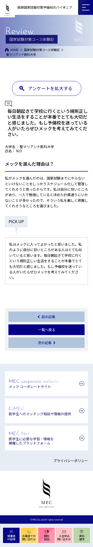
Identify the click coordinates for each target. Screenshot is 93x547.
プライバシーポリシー (70, 460)
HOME (14, 50)
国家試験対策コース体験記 (42, 50)
